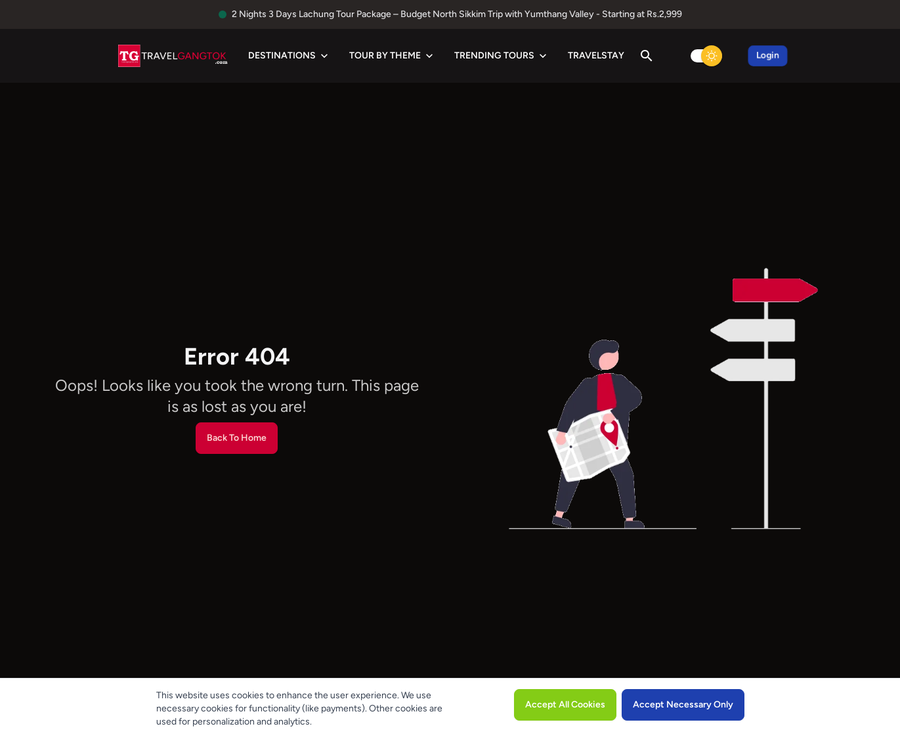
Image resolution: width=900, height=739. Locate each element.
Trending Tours (501, 55)
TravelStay (596, 55)
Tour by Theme (392, 55)
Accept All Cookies (565, 704)
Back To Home (237, 437)
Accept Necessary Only (683, 704)
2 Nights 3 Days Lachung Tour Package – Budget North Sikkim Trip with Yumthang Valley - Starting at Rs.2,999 (457, 14)
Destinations (289, 55)
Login (767, 55)
